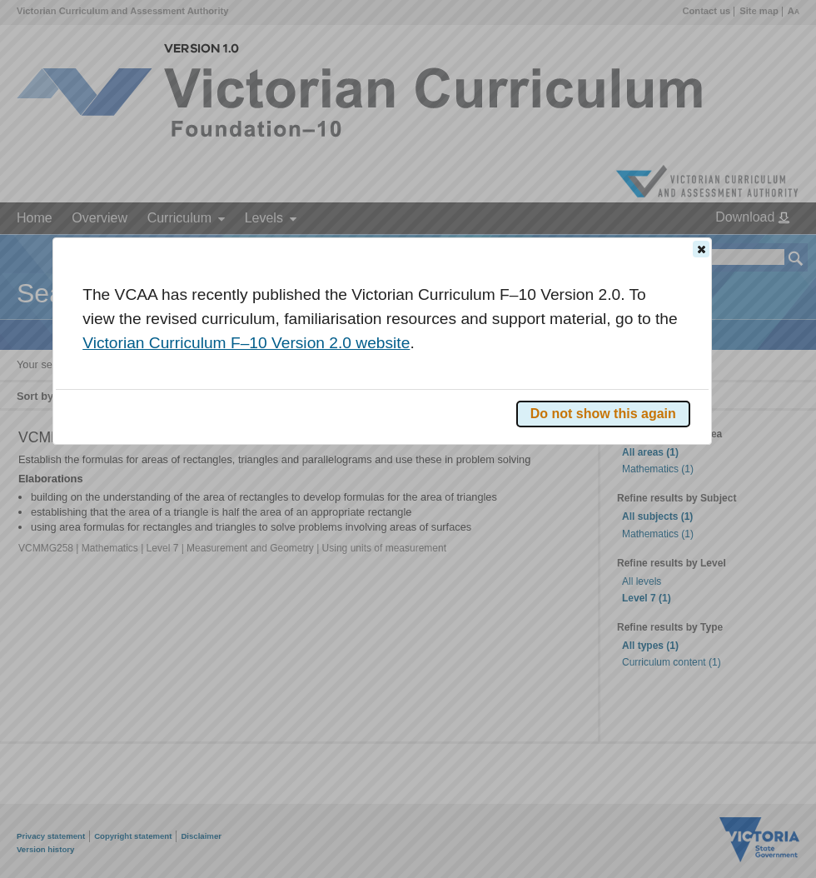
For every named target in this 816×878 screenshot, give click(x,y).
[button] (701, 249)
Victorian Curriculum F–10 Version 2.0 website (246, 343)
